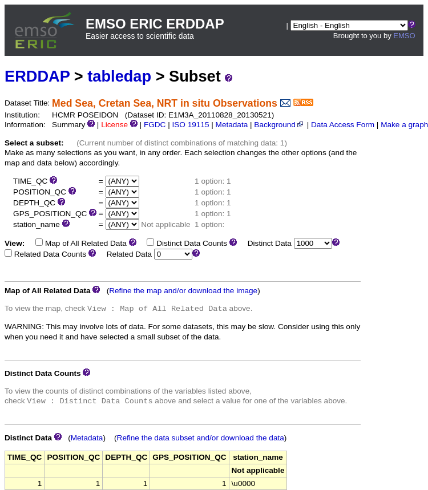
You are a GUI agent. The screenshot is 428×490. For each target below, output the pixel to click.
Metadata (232, 124)
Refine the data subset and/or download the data (200, 438)
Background (279, 124)
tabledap (119, 76)
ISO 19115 (190, 124)
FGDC (155, 124)
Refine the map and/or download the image (183, 290)
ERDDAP (37, 76)
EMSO (404, 35)
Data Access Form (342, 124)
